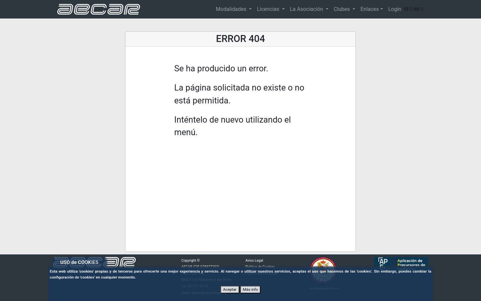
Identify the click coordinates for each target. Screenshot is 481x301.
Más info (250, 289)
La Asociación (307, 9)
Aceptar (230, 289)
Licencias (268, 9)
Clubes (342, 9)
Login (394, 9)
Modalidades (232, 9)
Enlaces (370, 9)
